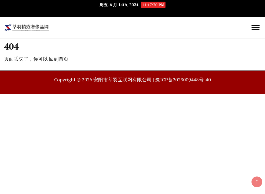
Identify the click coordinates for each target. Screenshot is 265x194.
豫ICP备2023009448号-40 (183, 79)
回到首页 (58, 59)
